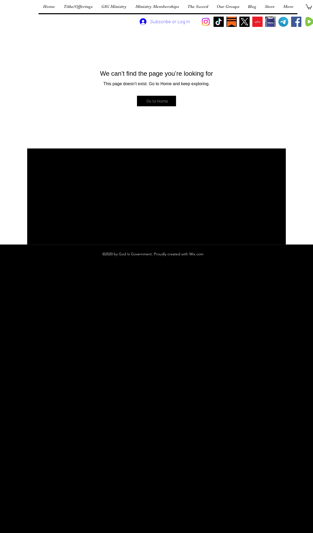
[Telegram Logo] (283, 22)
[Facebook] (296, 22)
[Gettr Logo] (257, 22)
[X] (244, 22)
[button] (309, 6)
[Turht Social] (270, 22)
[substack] (231, 22)
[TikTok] (219, 22)
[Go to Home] (156, 101)
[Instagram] (206, 22)
